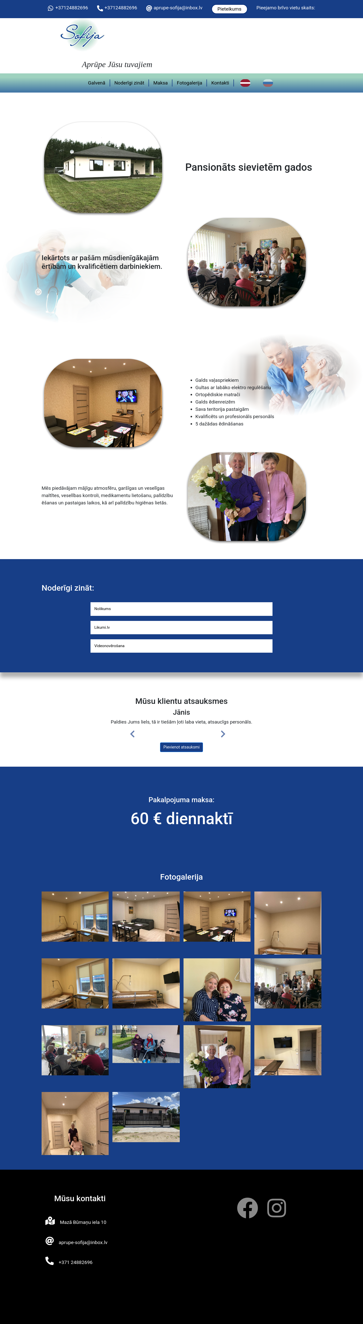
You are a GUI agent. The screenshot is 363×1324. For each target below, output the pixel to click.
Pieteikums (229, 9)
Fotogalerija (193, 81)
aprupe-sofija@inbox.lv (178, 8)
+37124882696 (71, 8)
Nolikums (104, 605)
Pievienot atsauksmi (181, 747)
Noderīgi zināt (133, 81)
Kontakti (224, 81)
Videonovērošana (113, 645)
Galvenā (100, 81)
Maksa (164, 81)
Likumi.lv (103, 625)
